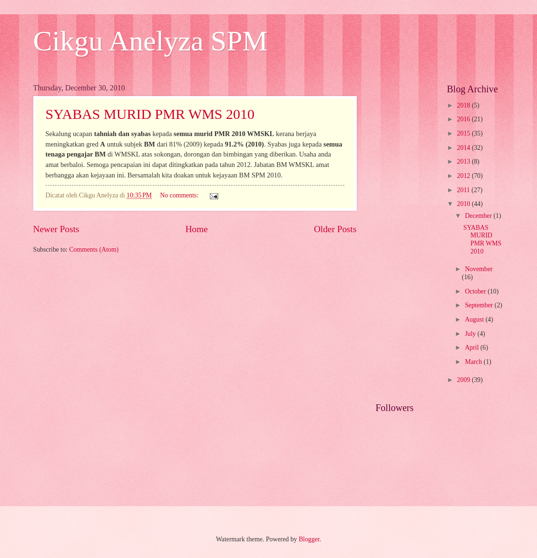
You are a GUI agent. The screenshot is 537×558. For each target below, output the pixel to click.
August (475, 319)
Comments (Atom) (93, 249)
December (479, 215)
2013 (464, 161)
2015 (464, 133)
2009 (464, 379)
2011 (464, 190)
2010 (464, 203)
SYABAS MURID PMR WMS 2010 (150, 114)
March (474, 361)
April (472, 347)
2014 (464, 147)
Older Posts (335, 229)
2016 (464, 119)
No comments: (180, 195)
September (479, 305)
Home (197, 229)
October (476, 291)
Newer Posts (56, 229)
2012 (464, 175)
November (478, 269)
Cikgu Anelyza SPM (150, 41)
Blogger (309, 539)
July (471, 333)
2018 (464, 105)
